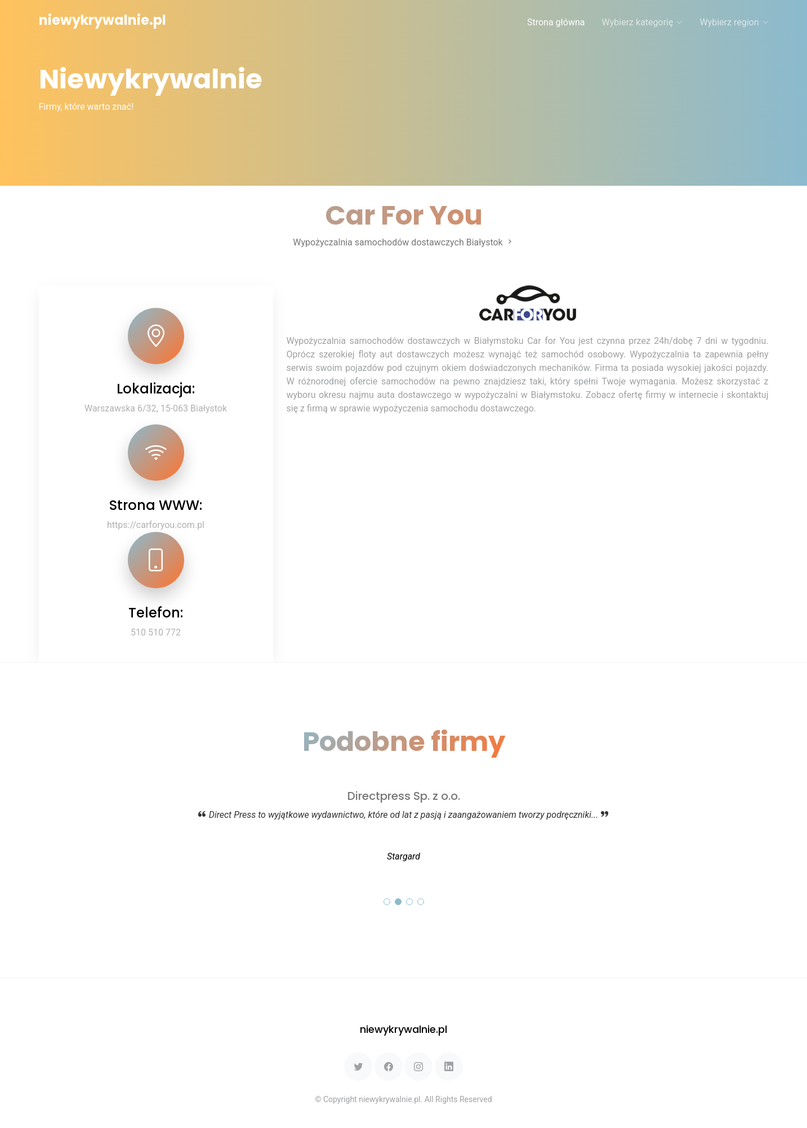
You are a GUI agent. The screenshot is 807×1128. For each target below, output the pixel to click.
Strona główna (556, 22)
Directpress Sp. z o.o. (403, 796)
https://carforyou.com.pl (155, 525)
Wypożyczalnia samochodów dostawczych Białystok (403, 242)
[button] (387, 901)
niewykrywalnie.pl (102, 20)
